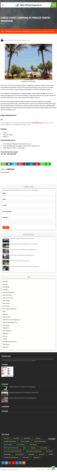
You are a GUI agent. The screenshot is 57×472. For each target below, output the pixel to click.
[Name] (29, 195)
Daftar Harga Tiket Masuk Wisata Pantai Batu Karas (22, 255)
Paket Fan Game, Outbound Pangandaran (20, 261)
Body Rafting (6, 287)
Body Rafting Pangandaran (13, 469)
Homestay (5, 314)
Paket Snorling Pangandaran (10, 322)
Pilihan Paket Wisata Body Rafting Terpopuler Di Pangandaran (24, 266)
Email (5, 199)
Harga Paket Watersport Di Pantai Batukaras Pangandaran (23, 392)
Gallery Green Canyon (8, 298)
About (38, 470)
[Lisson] (29, 207)
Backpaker (5, 281)
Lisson (5, 205)
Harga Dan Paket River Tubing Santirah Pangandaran (22, 387)
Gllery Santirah (6, 303)
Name (4, 193)
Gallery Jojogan (6, 300)
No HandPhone (7, 211)
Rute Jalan (5, 336)
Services (43, 470)
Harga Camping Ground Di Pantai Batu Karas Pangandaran (24, 244)
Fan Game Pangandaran (9, 292)
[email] (29, 201)
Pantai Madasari (7, 331)
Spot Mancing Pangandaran (10, 341)
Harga (4, 311)
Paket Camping (6, 317)
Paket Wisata (6, 325)
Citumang (5, 289)
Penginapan (6, 333)
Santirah (5, 339)
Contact (48, 470)
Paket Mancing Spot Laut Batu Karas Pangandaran (22, 238)
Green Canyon (6, 306)
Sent (5, 227)
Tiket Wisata (6, 344)
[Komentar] (29, 222)
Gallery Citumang (7, 295)
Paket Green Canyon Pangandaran (11, 320)
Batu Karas (5, 284)
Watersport (5, 347)
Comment (5, 217)
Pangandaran (6, 328)
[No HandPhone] (29, 213)
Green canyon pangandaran (10, 309)
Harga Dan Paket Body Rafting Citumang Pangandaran (23, 249)
